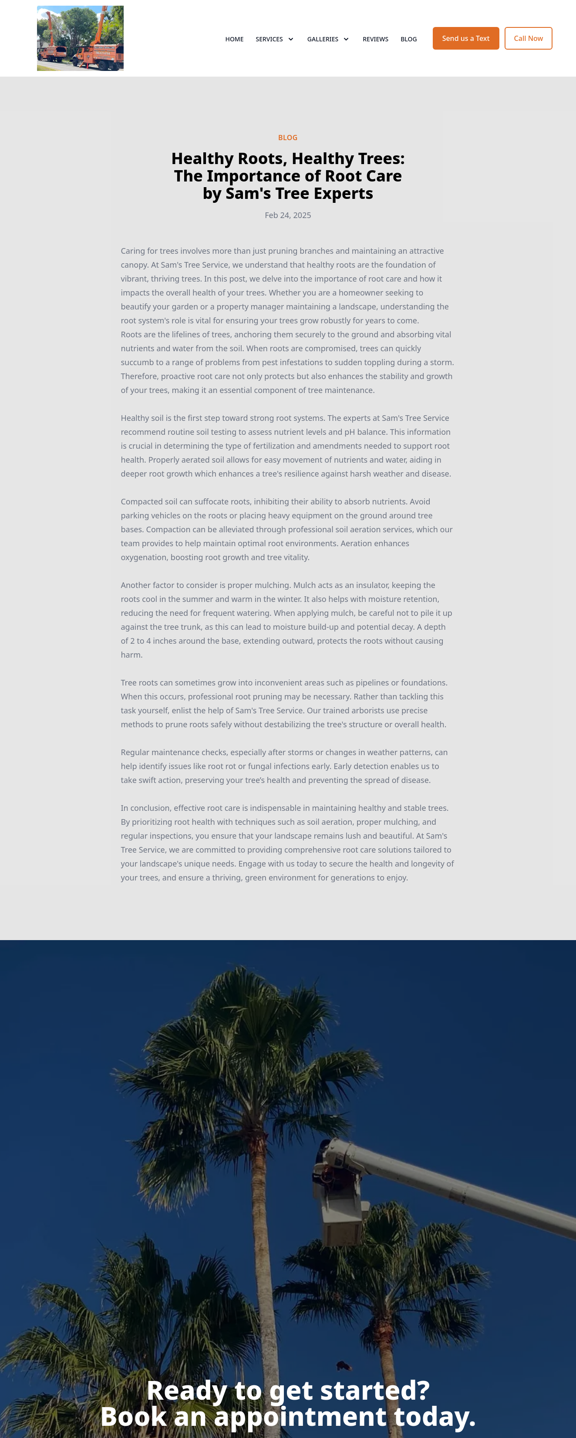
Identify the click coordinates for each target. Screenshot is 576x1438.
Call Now (528, 38)
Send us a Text (466, 38)
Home (234, 39)
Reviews (375, 39)
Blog (409, 39)
